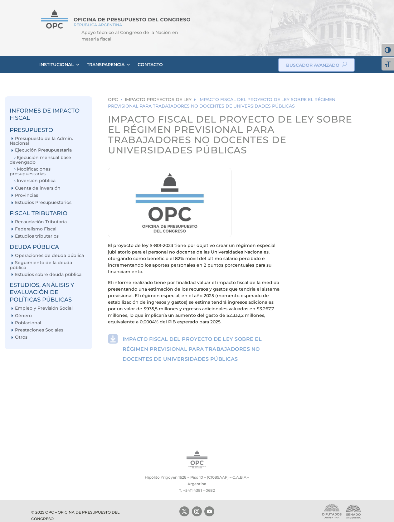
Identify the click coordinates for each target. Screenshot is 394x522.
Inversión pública (36, 180)
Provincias (26, 195)
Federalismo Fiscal (35, 229)
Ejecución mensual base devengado (40, 159)
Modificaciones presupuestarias (30, 171)
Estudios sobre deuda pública (48, 274)
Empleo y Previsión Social (44, 308)
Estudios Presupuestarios (43, 202)
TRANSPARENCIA (105, 64)
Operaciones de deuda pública (49, 255)
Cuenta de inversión (38, 188)
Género (23, 315)
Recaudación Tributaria (41, 222)
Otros (21, 337)
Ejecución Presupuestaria (43, 150)
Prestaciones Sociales (39, 330)
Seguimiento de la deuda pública (41, 264)
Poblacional (28, 323)
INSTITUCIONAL (56, 64)
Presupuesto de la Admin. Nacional (41, 140)
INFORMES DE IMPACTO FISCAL (45, 114)
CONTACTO (150, 64)
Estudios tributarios (37, 236)
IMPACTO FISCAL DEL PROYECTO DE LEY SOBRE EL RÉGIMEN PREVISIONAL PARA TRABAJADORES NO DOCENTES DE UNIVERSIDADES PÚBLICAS (192, 349)
